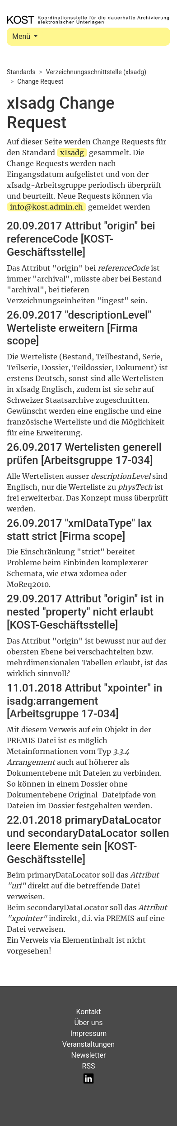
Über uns (88, 1022)
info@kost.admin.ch (46, 206)
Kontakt (88, 1011)
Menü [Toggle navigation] (22, 36)
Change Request (40, 81)
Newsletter (88, 1055)
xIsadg (72, 152)
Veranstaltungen (88, 1044)
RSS (88, 1066)
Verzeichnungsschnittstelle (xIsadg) (96, 72)
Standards (21, 72)
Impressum (88, 1033)
